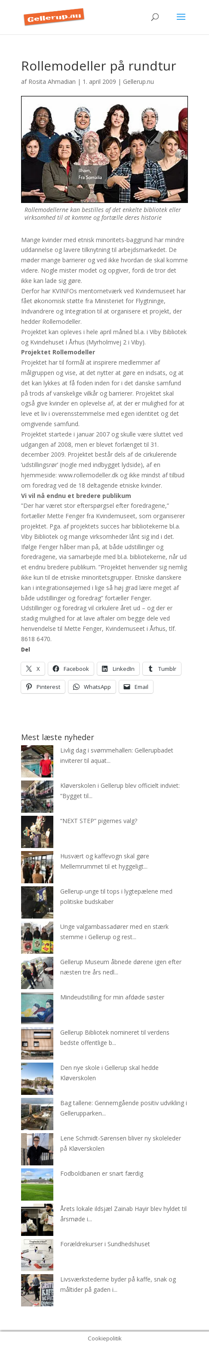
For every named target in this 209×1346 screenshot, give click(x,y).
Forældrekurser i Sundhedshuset (105, 1244)
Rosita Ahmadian (52, 81)
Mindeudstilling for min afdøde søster (112, 997)
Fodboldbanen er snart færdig (101, 1173)
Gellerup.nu (138, 81)
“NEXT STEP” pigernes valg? (98, 821)
